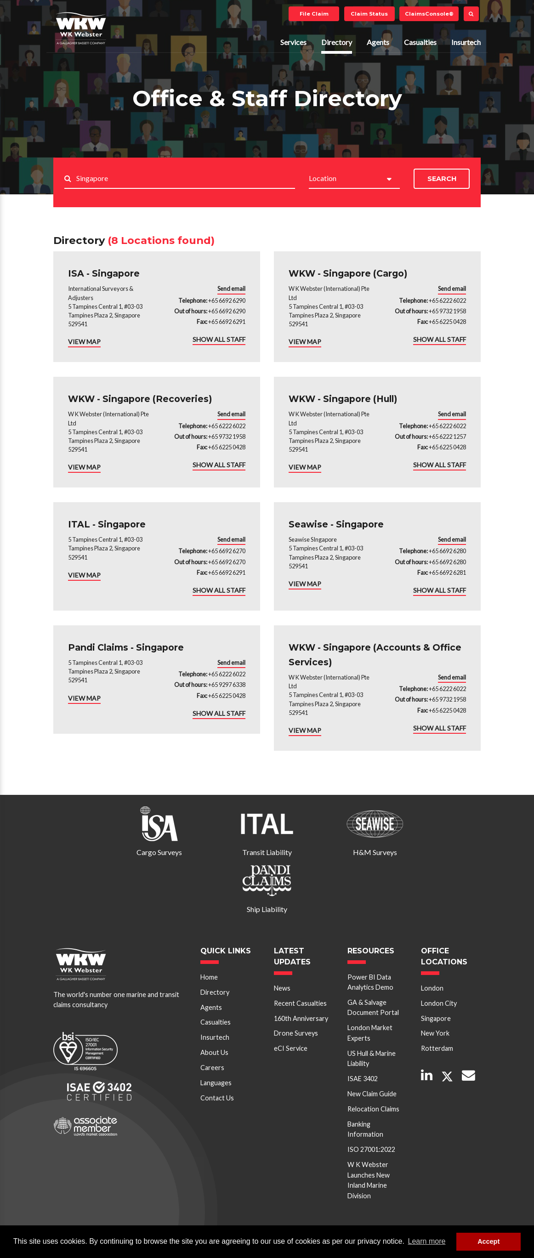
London (432, 988)
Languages (216, 1083)
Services (293, 42)
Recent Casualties (300, 1003)
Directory (336, 42)
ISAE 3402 (362, 1078)
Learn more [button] (427, 1241)
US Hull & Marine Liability (371, 1058)
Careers (212, 1067)
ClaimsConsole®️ (429, 14)
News (282, 988)
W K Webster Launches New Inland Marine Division (368, 1180)
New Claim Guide (372, 1094)
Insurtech (466, 42)
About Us (214, 1052)
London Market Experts (369, 1033)
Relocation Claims (373, 1109)
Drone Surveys (296, 1033)
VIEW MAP (84, 342)
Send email (231, 288)
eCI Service (290, 1048)
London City (439, 1003)
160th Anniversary (301, 1018)
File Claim (314, 14)
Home (209, 977)
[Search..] (185, 179)
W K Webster (80, 28)
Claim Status (369, 14)
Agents (378, 42)
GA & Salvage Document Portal (373, 1007)
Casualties (420, 42)
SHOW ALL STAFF (219, 339)
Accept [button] (488, 1241)
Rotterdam (437, 1048)
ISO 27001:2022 (371, 1149)
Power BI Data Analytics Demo (370, 982)
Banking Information (365, 1129)
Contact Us (217, 1098)
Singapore (436, 1018)
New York (435, 1033)
